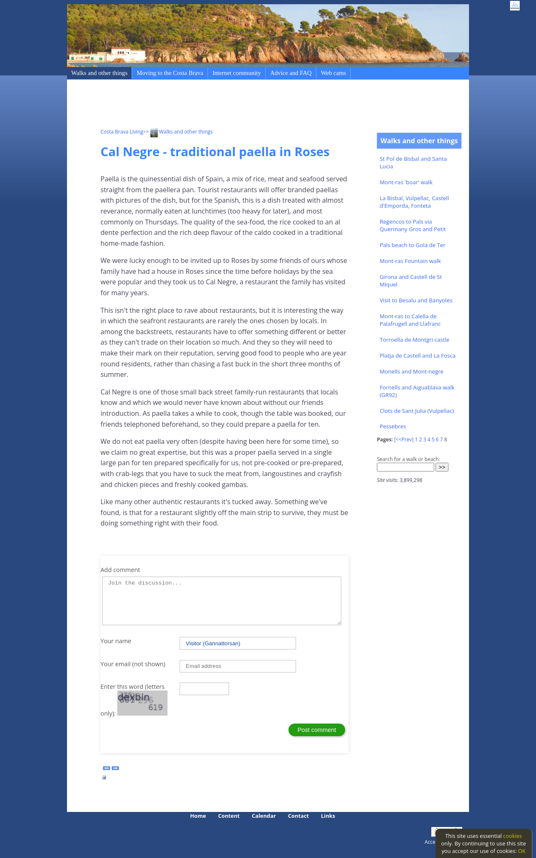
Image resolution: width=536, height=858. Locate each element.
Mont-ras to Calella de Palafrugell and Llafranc (410, 319)
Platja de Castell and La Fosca (418, 355)
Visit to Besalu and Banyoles (416, 300)
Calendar (264, 815)
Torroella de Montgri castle (415, 339)
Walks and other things (99, 73)
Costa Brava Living (121, 131)
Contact (298, 815)
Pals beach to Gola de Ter (413, 245)
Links (328, 815)
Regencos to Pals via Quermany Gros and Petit (413, 225)
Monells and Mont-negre (411, 371)
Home (198, 815)
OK (522, 851)
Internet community (236, 73)
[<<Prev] (403, 439)
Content (229, 815)
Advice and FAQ (291, 73)
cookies (512, 836)
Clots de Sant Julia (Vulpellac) (417, 411)
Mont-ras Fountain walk (410, 261)
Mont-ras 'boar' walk (406, 182)
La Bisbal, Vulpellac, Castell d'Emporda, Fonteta (414, 201)
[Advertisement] (252, 105)
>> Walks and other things (178, 131)
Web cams (333, 73)
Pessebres (393, 426)
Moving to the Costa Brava (170, 73)
